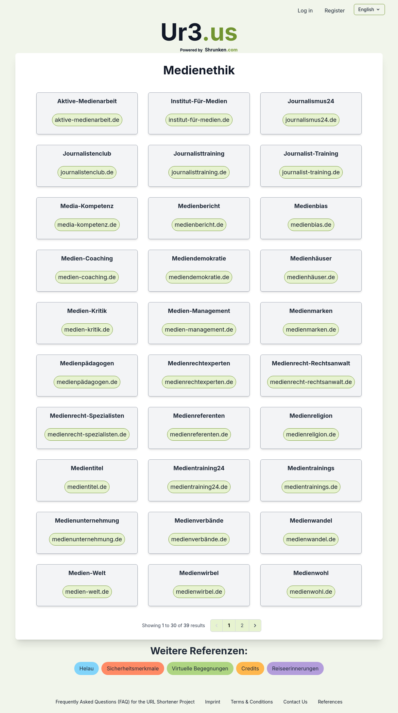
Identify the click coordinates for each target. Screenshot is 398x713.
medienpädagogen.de (87, 381)
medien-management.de (199, 329)
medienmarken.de (311, 329)
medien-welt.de (87, 591)
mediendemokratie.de (199, 277)
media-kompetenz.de (87, 224)
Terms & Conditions (252, 701)
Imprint (212, 701)
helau (86, 668)
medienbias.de (311, 224)
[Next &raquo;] (255, 625)
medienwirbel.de (199, 591)
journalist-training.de (311, 172)
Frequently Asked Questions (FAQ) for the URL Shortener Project (125, 701)
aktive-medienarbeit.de (87, 119)
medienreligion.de (311, 434)
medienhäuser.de (311, 277)
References (330, 701)
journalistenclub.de (87, 172)
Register (334, 10)
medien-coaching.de (87, 277)
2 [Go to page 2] (242, 625)
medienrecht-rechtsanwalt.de (311, 381)
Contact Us (295, 701)
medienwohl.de (311, 591)
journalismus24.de (311, 119)
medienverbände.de (199, 539)
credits (250, 668)
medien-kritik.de (87, 329)
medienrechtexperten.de (199, 381)
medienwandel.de (311, 539)
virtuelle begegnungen (200, 668)
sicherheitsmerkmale (133, 668)
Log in (305, 10)
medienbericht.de (199, 224)
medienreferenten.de (199, 434)
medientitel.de (87, 486)
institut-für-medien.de (198, 119)
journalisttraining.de (198, 172)
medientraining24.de (199, 486)
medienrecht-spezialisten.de (86, 434)
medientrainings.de (311, 486)
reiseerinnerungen (295, 668)
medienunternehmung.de (87, 539)
